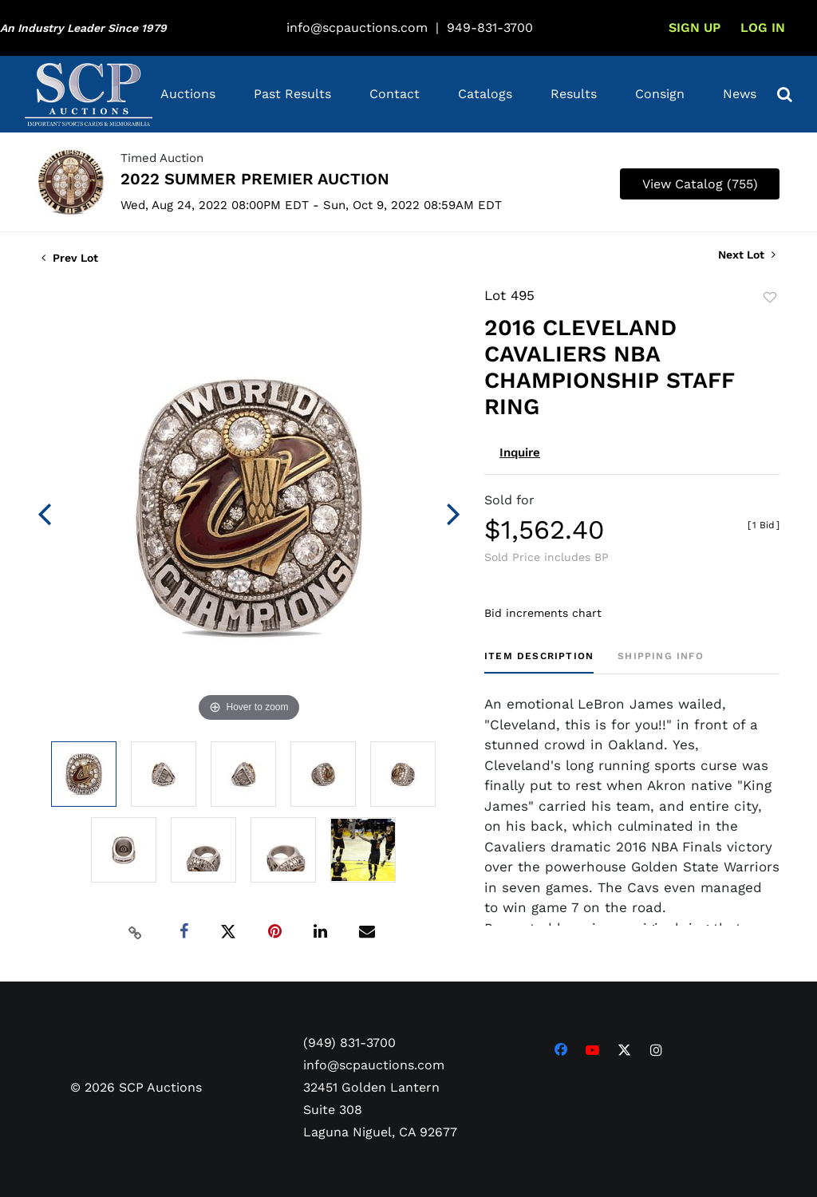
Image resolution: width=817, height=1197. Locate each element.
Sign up (694, 27)
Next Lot (747, 254)
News (739, 93)
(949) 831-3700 (349, 1042)
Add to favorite (770, 297)
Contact (394, 93)
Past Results (292, 93)
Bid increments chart (543, 612)
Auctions (187, 93)
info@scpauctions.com (357, 27)
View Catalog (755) (700, 184)
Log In (762, 27)
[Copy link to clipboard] (135, 932)
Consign (660, 93)
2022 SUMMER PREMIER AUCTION (254, 178)
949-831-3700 (490, 27)
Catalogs (485, 93)
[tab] (539, 662)
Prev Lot (69, 257)
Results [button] (574, 93)
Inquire (519, 452)
